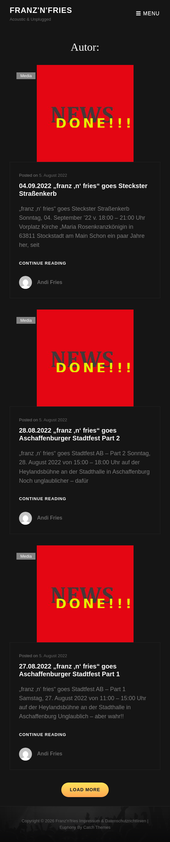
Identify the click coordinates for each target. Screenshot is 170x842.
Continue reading (42, 263)
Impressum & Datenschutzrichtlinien (112, 820)
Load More (85, 789)
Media (26, 75)
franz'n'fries (41, 10)
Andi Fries (49, 282)
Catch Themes (96, 827)
